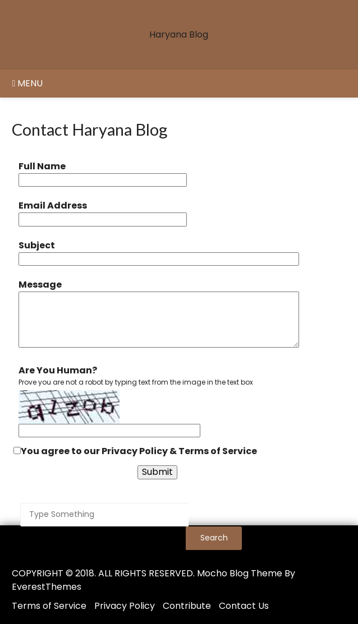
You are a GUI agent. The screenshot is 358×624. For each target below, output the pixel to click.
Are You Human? (58, 370)
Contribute (187, 605)
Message (40, 284)
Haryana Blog (178, 34)
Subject (37, 245)
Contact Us (244, 605)
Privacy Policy (135, 451)
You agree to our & (135, 451)
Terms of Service (217, 451)
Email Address (53, 205)
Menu (27, 83)
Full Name (42, 166)
